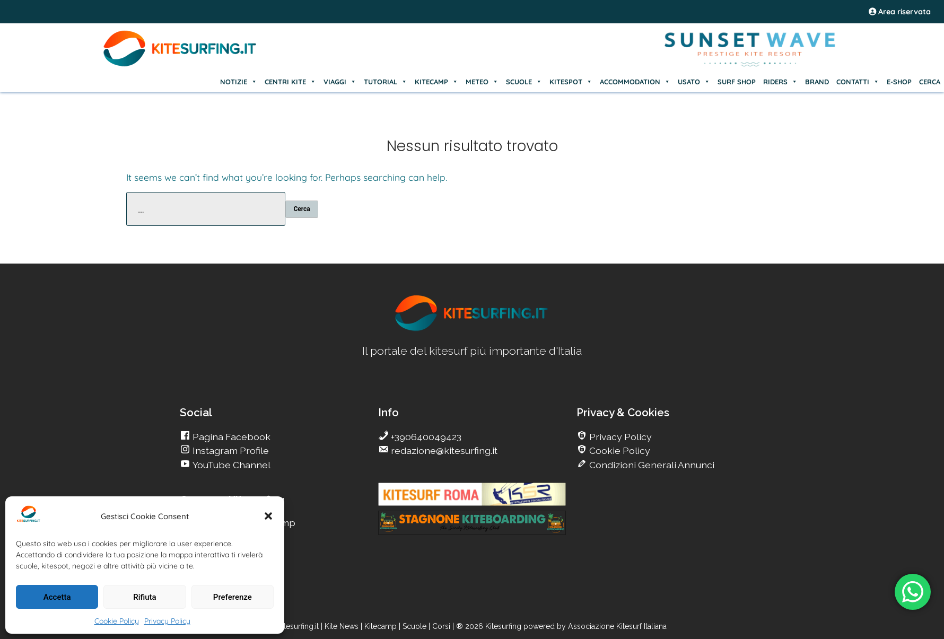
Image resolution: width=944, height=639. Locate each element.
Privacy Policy (167, 621)
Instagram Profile (229, 450)
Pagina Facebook (230, 436)
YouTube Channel (230, 464)
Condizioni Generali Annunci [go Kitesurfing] (650, 464)
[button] (268, 516)
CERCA (929, 81)
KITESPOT (570, 81)
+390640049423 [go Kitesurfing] (425, 436)
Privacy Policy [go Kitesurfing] (619, 436)
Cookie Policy (116, 621)
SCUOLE (524, 81)
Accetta (57, 597)
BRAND (817, 81)
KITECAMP (436, 81)
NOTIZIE (238, 81)
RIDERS (780, 81)
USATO (694, 81)
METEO (482, 81)
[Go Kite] (180, 65)
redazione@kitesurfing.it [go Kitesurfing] (443, 450)
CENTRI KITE (290, 81)
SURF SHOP (737, 81)
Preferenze (232, 597)
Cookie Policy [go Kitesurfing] (618, 450)
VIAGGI (340, 81)
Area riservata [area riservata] (900, 11)
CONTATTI (857, 81)
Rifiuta (144, 597)
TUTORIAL (385, 81)
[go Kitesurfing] (472, 329)
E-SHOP (899, 81)
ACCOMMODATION (635, 81)
